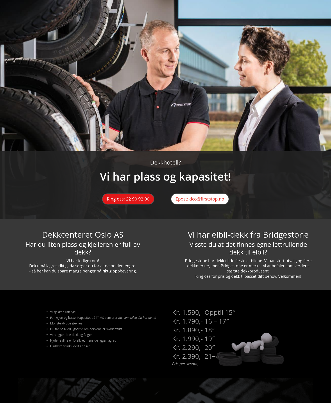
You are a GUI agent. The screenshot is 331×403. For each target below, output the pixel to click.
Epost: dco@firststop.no (200, 199)
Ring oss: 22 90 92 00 (128, 199)
